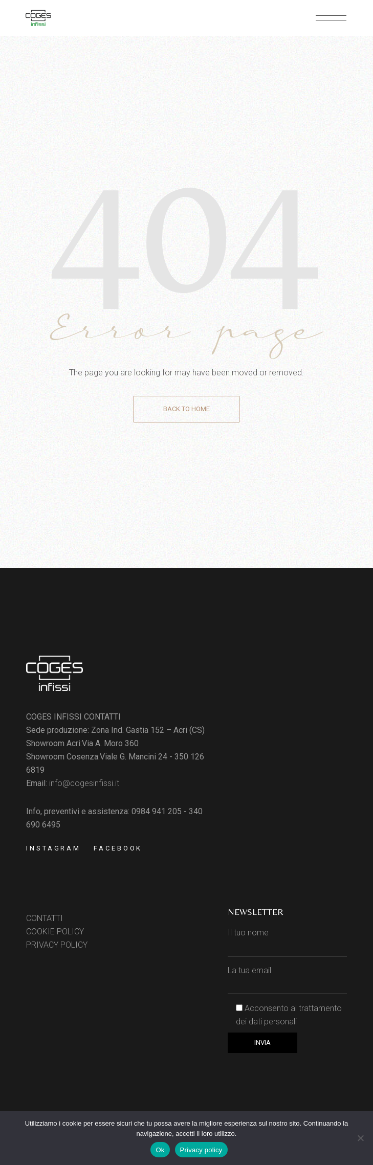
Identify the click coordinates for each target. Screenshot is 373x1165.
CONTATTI (44, 918)
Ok (160, 1150)
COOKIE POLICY (55, 931)
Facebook (118, 848)
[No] (360, 1138)
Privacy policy (201, 1150)
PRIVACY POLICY (56, 945)
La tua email (287, 977)
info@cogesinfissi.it (84, 783)
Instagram (53, 848)
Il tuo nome (287, 939)
